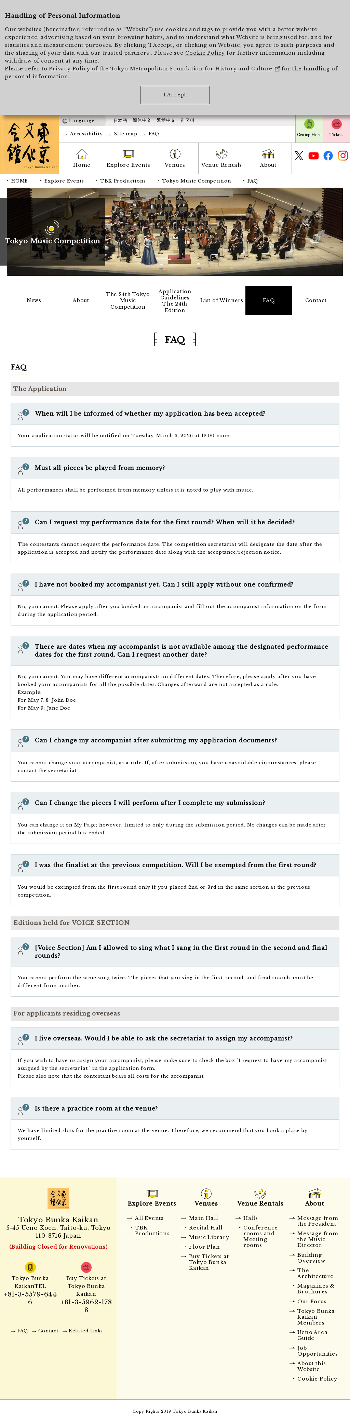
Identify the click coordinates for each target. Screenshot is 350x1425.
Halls (250, 1219)
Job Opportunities (317, 1352)
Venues (175, 165)
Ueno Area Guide (312, 1337)
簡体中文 (142, 120)
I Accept (175, 95)
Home (82, 165)
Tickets (336, 134)
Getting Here (309, 134)
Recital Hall (206, 1229)
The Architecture (315, 1275)
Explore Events (128, 165)
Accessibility (86, 133)
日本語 (120, 120)
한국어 (187, 120)
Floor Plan (204, 1249)
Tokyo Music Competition (196, 181)
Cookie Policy (205, 53)
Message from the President (317, 1222)
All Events (149, 1219)
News (34, 301)
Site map (125, 133)
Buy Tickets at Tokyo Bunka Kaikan (209, 1264)
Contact (316, 301)
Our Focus (311, 1303)
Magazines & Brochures (316, 1290)
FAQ (154, 133)
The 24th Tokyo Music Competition (128, 301)
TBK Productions (123, 181)
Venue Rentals (221, 165)
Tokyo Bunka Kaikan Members (316, 1318)
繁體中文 (166, 120)
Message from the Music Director (317, 1241)
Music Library (209, 1239)
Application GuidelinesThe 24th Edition (175, 301)
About (268, 165)
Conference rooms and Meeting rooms (260, 1238)
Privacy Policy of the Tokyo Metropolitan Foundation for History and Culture (164, 69)
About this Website (311, 1368)
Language (81, 120)
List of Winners (222, 301)
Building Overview (311, 1259)
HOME (19, 181)
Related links (86, 1332)
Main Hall (203, 1219)
